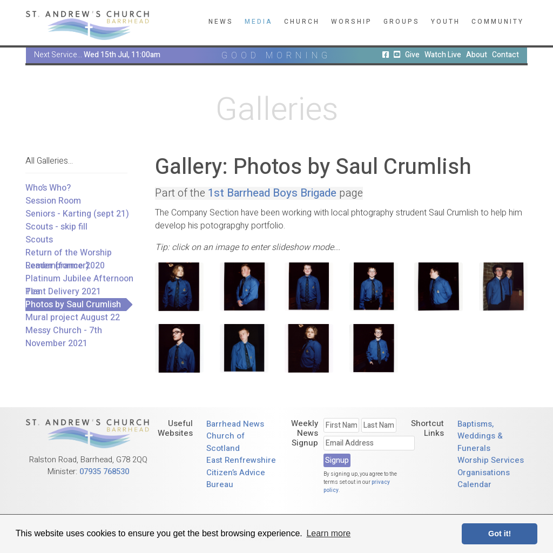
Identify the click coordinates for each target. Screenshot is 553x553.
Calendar (474, 484)
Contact (505, 54)
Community (497, 21)
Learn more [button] (328, 533)
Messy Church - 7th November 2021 (63, 337)
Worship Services (490, 460)
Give (412, 54)
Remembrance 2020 (65, 265)
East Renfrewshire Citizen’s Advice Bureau (241, 472)
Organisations (483, 472)
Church (302, 21)
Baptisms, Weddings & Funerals (480, 436)
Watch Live (442, 54)
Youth (445, 21)
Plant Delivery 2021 (63, 291)
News (220, 21)
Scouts (39, 239)
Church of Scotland (225, 442)
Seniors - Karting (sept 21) (77, 213)
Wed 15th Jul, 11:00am (122, 54)
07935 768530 (104, 471)
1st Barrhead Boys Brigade (272, 193)
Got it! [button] (499, 533)
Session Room (53, 200)
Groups (401, 21)
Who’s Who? (48, 187)
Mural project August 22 (72, 317)
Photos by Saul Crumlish (73, 304)
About (476, 54)
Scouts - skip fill (56, 226)
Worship (351, 21)
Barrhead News (235, 424)
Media (259, 21)
